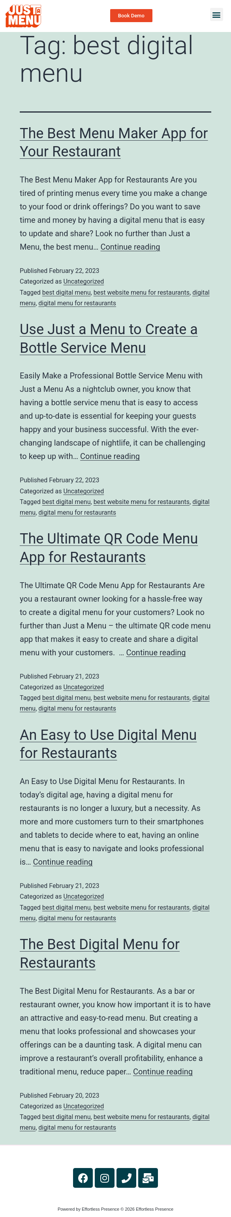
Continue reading (130, 247)
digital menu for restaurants (77, 303)
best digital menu (66, 292)
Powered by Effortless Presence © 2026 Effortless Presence (115, 1209)
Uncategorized (83, 281)
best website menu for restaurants (142, 292)
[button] (216, 14)
